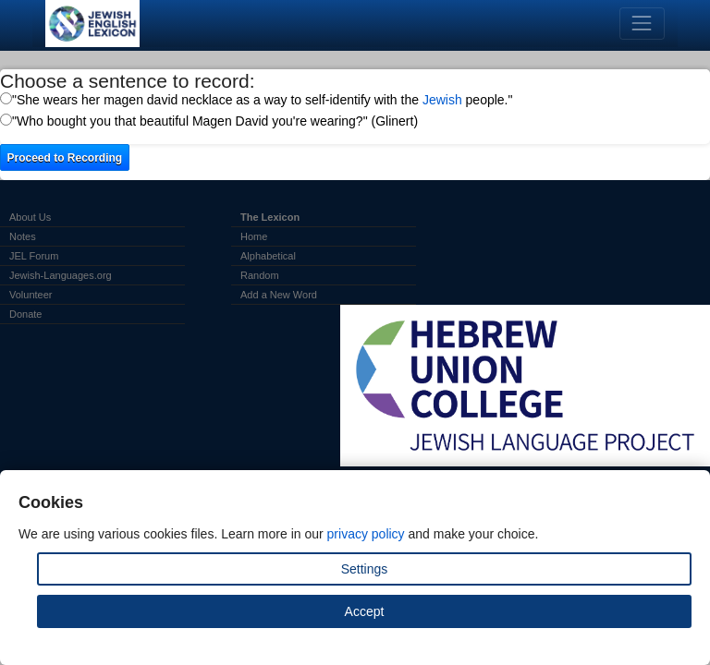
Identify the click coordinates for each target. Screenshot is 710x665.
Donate (25, 314)
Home (253, 236)
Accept (365, 611)
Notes (22, 236)
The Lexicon (270, 217)
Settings (364, 569)
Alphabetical (268, 255)
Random (259, 275)
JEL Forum (33, 255)
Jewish (442, 99)
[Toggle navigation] (642, 23)
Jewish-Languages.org (60, 275)
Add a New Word (278, 294)
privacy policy (366, 533)
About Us (30, 217)
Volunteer (30, 294)
